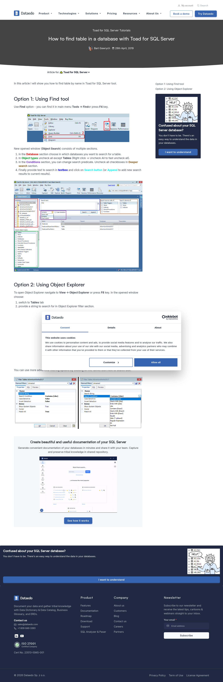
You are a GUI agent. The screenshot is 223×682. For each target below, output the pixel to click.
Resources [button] (130, 13)
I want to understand (178, 152)
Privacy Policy (157, 675)
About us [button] (153, 13)
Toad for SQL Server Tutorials (112, 30)
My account (185, 5)
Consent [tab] (65, 327)
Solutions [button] (92, 13)
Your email (170, 619)
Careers (118, 626)
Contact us (120, 621)
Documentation (89, 610)
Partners (119, 631)
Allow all (156, 362)
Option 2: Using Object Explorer (173, 88)
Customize (111, 362)
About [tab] (158, 327)
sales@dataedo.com (26, 624)
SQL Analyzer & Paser (93, 631)
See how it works (78, 520)
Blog (116, 616)
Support (85, 626)
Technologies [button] (67, 13)
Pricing (112, 13)
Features (86, 605)
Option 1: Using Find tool (169, 83)
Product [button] (44, 13)
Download (86, 621)
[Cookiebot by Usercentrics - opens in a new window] (164, 317)
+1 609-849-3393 (24, 628)
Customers (120, 610)
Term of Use (176, 675)
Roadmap (86, 616)
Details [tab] (111, 327)
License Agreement (197, 675)
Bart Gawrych (99, 48)
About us (119, 605)
